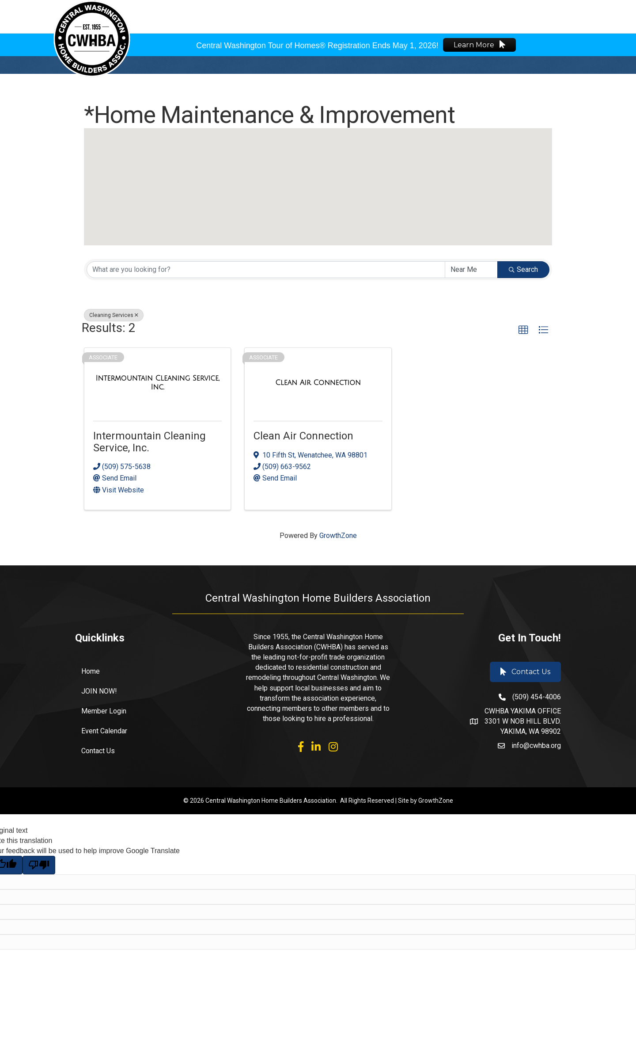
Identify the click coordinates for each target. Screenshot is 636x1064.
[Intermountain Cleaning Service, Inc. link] (157, 382)
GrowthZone (338, 535)
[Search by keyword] (266, 269)
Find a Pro (445, 16)
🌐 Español (557, 16)
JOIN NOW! (99, 691)
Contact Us (98, 751)
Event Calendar (104, 731)
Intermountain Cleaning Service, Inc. (149, 442)
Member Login (500, 16)
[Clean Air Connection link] (318, 382)
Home (90, 671)
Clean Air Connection (303, 436)
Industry (399, 16)
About (297, 16)
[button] (318, 178)
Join (327, 16)
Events (358, 16)
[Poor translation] (39, 865)
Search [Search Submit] (523, 269)
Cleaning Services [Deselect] (113, 315)
